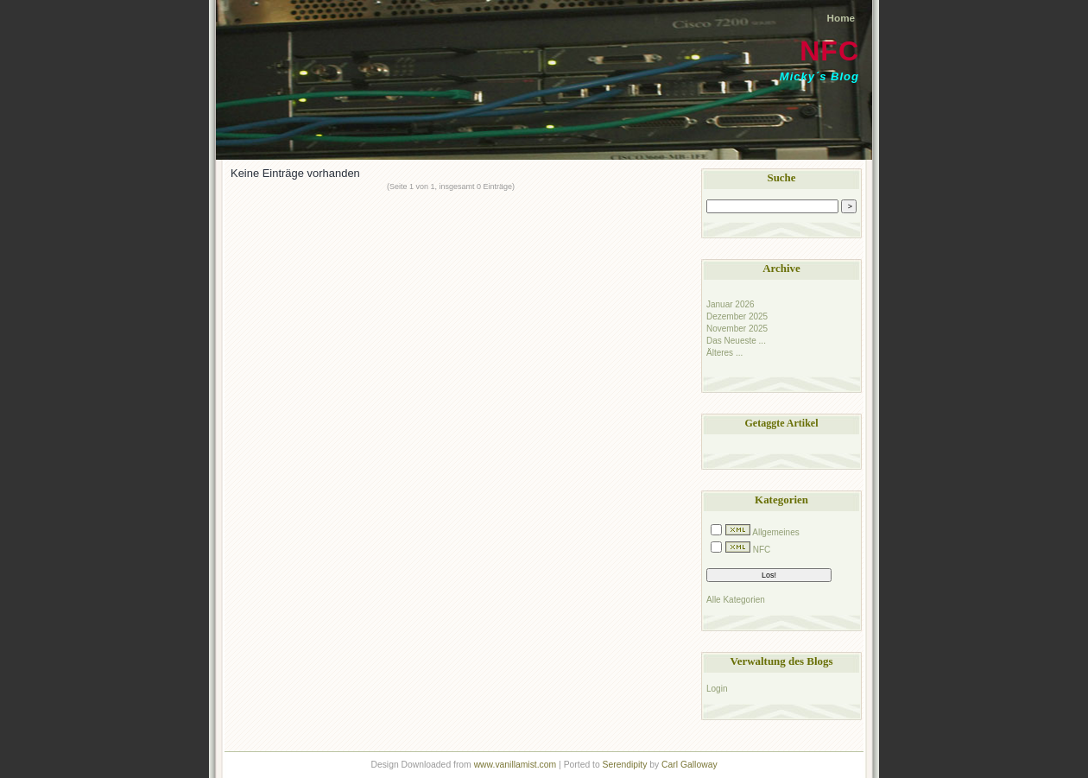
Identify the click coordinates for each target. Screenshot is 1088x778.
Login (716, 688)
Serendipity (625, 764)
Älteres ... (724, 352)
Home (841, 17)
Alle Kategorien (735, 599)
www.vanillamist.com (515, 764)
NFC (829, 50)
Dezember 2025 (737, 316)
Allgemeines (775, 532)
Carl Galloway (689, 764)
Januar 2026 (730, 304)
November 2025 (737, 328)
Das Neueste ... (736, 340)
